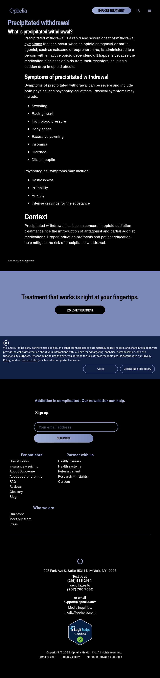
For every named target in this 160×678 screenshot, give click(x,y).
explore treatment (111, 10)
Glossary (16, 491)
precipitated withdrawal (68, 85)
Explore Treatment (80, 310)
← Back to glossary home (21, 260)
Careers (64, 481)
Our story (17, 514)
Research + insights (73, 476)
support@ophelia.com (80, 602)
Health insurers (69, 461)
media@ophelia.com (80, 612)
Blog (13, 496)
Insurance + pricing (24, 466)
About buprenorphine (26, 476)
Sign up (41, 412)
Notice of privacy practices (104, 657)
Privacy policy (70, 657)
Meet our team (20, 519)
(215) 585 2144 (79, 581)
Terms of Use (29, 360)
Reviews (16, 486)
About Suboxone (22, 471)
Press (14, 524)
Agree (100, 369)
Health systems (69, 466)
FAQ (13, 481)
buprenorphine (86, 49)
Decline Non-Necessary (137, 369)
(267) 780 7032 (80, 589)
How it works (19, 461)
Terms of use (46, 657)
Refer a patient (69, 471)
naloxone (60, 49)
